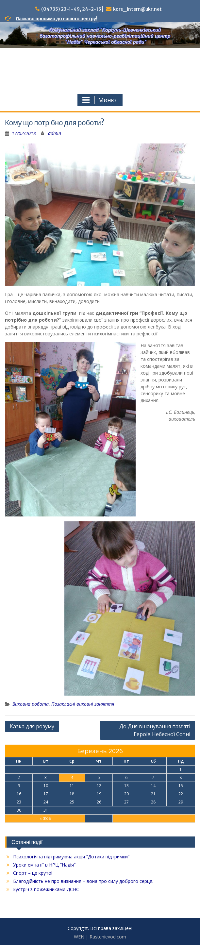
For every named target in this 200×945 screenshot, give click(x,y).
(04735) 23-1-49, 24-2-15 (71, 9)
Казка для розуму (32, 726)
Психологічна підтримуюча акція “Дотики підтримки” (71, 856)
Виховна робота (30, 704)
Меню (99, 100)
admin (54, 133)
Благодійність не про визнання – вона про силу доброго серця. (83, 881)
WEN (79, 937)
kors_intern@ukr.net (137, 9)
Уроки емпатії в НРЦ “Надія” (44, 865)
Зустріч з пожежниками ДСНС (46, 889)
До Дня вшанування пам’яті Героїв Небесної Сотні (154, 730)
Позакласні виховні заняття (82, 704)
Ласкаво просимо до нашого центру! (56, 19)
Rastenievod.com (108, 937)
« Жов (45, 818)
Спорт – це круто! (32, 873)
